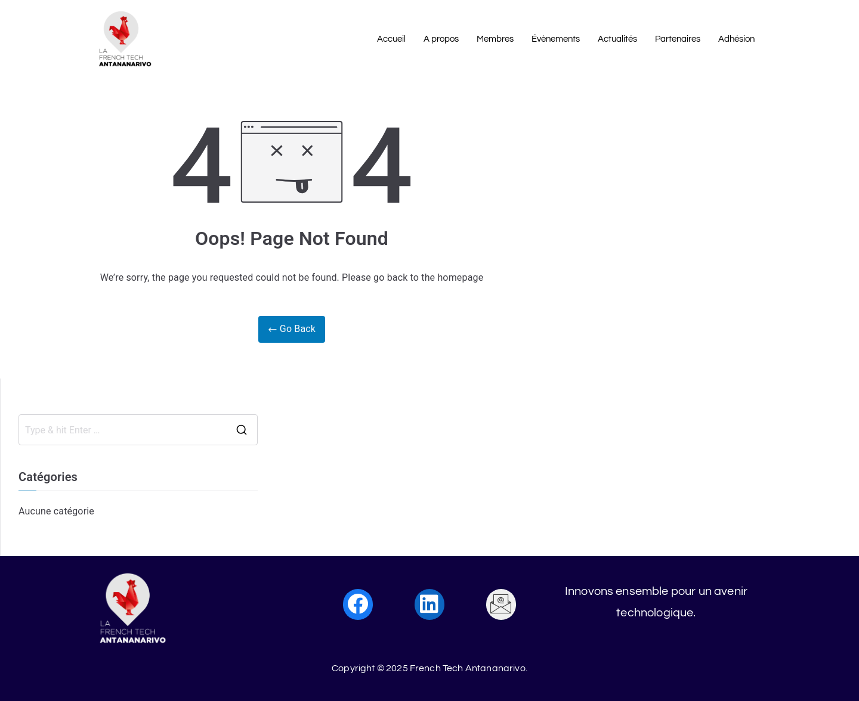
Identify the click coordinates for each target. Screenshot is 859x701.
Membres (495, 39)
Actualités (617, 39)
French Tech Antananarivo (468, 668)
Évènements (556, 39)
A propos (441, 39)
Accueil (391, 39)
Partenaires (677, 39)
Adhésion (736, 39)
